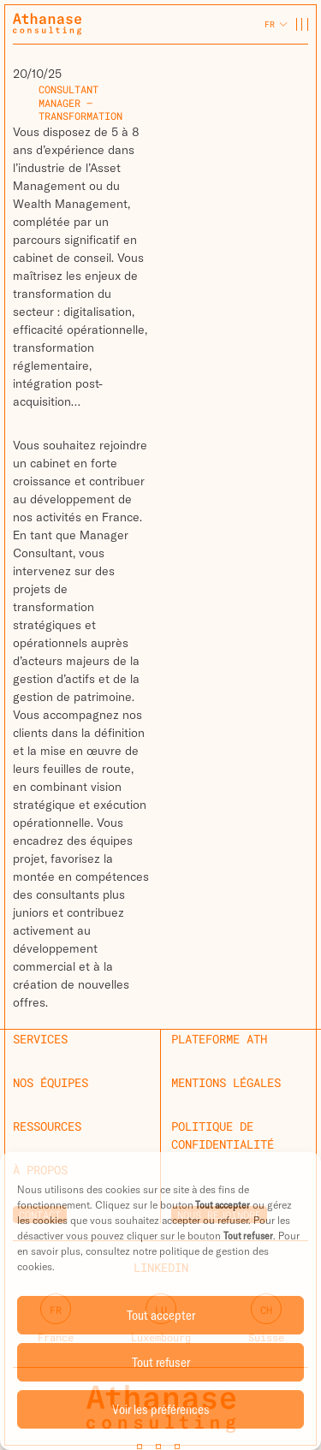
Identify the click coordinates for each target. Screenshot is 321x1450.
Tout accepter (161, 1315)
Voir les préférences (161, 1409)
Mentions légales (226, 1082)
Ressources (47, 1126)
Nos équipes (50, 1082)
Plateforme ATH (219, 1039)
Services (40, 1039)
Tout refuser (161, 1362)
